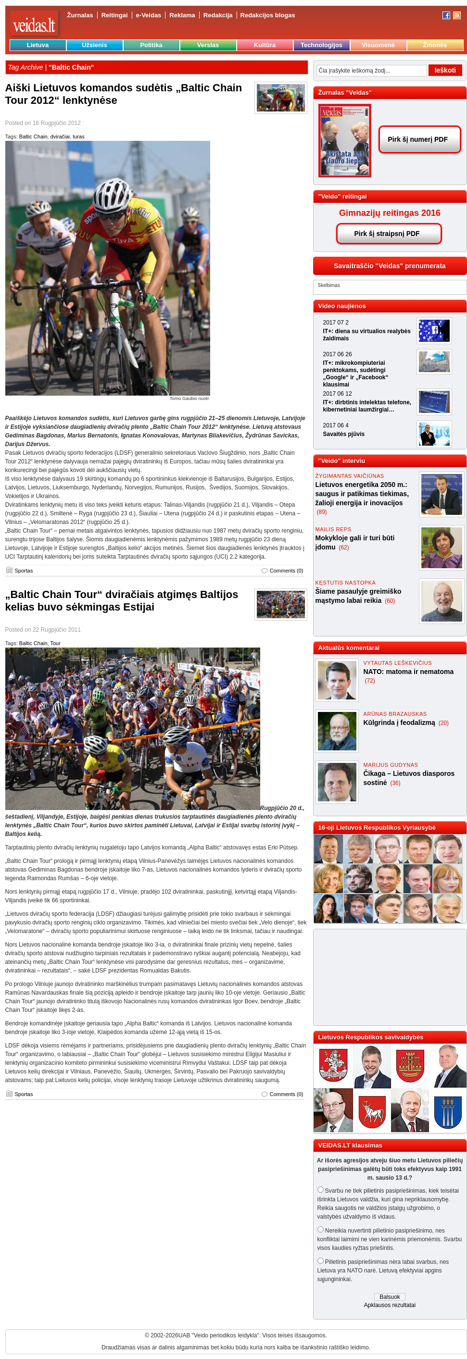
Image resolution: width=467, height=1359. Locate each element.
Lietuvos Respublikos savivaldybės (371, 1037)
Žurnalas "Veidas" (345, 92)
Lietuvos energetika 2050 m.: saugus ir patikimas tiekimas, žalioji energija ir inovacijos (362, 494)
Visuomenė (378, 45)
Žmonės (435, 45)
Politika (151, 45)
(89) (322, 512)
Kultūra (265, 45)
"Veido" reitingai (342, 196)
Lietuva (38, 45)
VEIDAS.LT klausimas (350, 1145)
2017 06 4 (336, 425)
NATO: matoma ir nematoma (409, 671)
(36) (395, 783)
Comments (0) (286, 571)
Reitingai (114, 15)
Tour (55, 643)
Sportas (24, 571)
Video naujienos (342, 306)
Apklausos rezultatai (390, 1305)
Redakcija (218, 15)
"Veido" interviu (342, 460)
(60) (390, 601)
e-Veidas (149, 15)
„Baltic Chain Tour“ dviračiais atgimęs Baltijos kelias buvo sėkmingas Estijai (122, 600)
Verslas (208, 45)
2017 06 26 (337, 354)
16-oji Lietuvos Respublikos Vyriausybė (377, 827)
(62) (344, 547)
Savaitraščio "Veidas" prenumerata (390, 266)
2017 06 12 (337, 393)
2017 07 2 (336, 322)
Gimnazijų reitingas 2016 (390, 213)
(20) (444, 723)
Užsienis (94, 45)
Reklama (182, 15)
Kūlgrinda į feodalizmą (400, 722)
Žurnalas (80, 15)
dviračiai (60, 136)
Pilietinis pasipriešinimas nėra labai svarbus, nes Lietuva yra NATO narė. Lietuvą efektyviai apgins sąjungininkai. (383, 1271)
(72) (370, 680)
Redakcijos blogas (267, 15)
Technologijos (321, 45)
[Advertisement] (369, 977)
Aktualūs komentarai (349, 647)
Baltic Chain (33, 136)
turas (78, 136)
